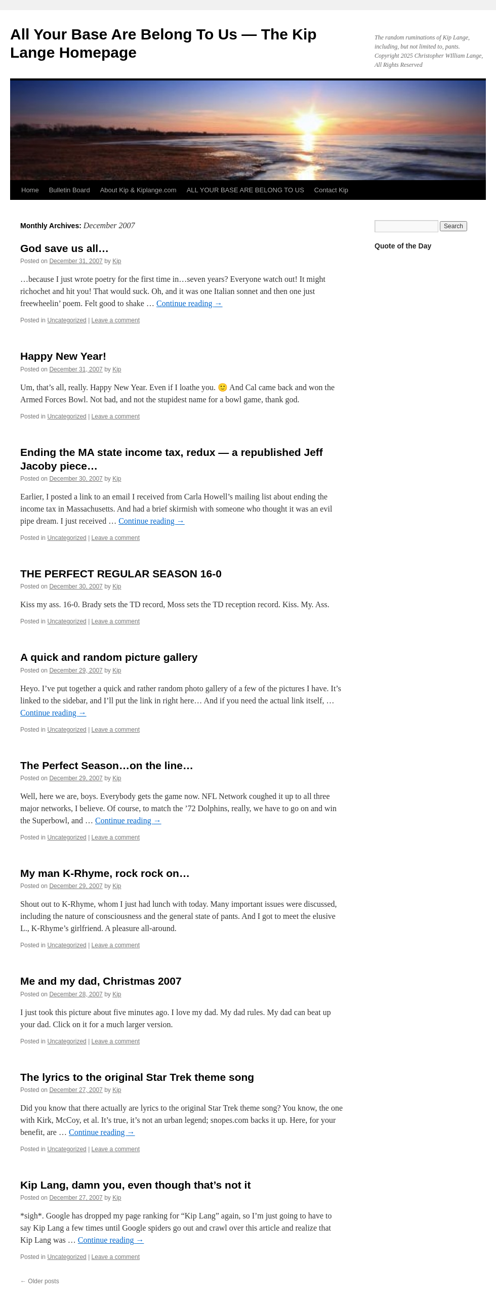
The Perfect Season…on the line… (106, 765)
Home (30, 190)
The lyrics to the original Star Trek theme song (137, 1077)
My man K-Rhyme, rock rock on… (105, 873)
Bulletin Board (69, 190)
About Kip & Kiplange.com (138, 190)
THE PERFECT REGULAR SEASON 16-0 (121, 573)
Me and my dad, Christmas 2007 (101, 981)
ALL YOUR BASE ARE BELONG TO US (245, 190)
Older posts (39, 1281)
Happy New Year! (63, 356)
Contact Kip (331, 190)
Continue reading (189, 303)
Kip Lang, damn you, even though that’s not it (135, 1185)
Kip (116, 261)
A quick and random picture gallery (108, 657)
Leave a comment (116, 320)
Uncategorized (66, 320)
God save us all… (64, 248)
